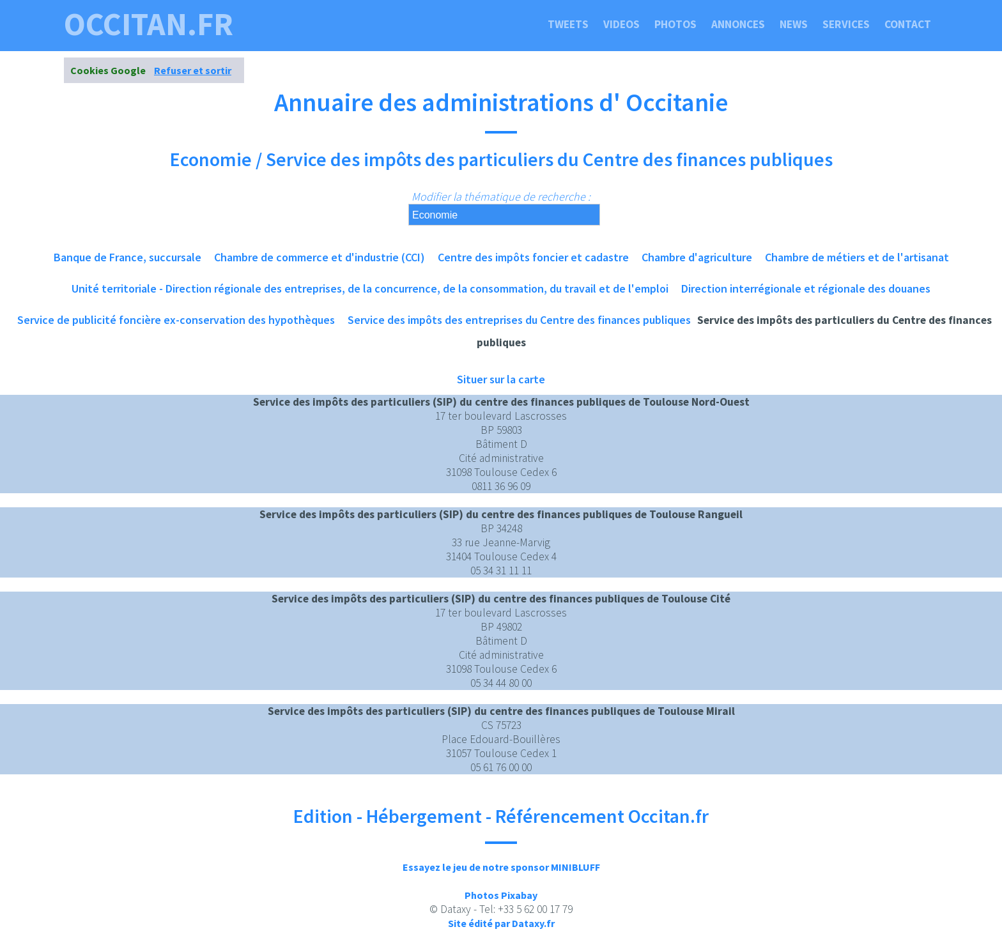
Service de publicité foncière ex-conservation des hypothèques (176, 319)
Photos (675, 24)
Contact (907, 24)
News (794, 24)
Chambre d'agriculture (697, 257)
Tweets (568, 24)
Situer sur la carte (501, 379)
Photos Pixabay (501, 895)
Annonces (738, 24)
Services (846, 24)
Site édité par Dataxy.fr (501, 923)
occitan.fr (148, 24)
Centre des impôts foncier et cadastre (533, 257)
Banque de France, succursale (127, 257)
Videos (621, 24)
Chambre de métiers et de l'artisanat (857, 257)
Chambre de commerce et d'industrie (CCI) (319, 257)
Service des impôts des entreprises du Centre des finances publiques (519, 319)
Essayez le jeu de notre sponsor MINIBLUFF (501, 867)
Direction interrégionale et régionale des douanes (805, 288)
